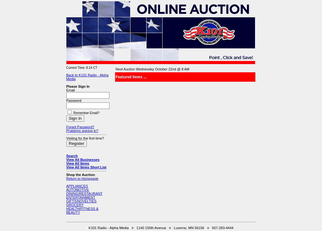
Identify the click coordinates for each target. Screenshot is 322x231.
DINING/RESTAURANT (84, 193)
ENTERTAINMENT (81, 197)
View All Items (77, 163)
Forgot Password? (80, 127)
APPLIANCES (77, 186)
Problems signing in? (82, 131)
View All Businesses (83, 160)
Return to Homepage (82, 178)
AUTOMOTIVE (77, 190)
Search (72, 156)
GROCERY (75, 205)
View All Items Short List (86, 167)
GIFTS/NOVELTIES (81, 201)
